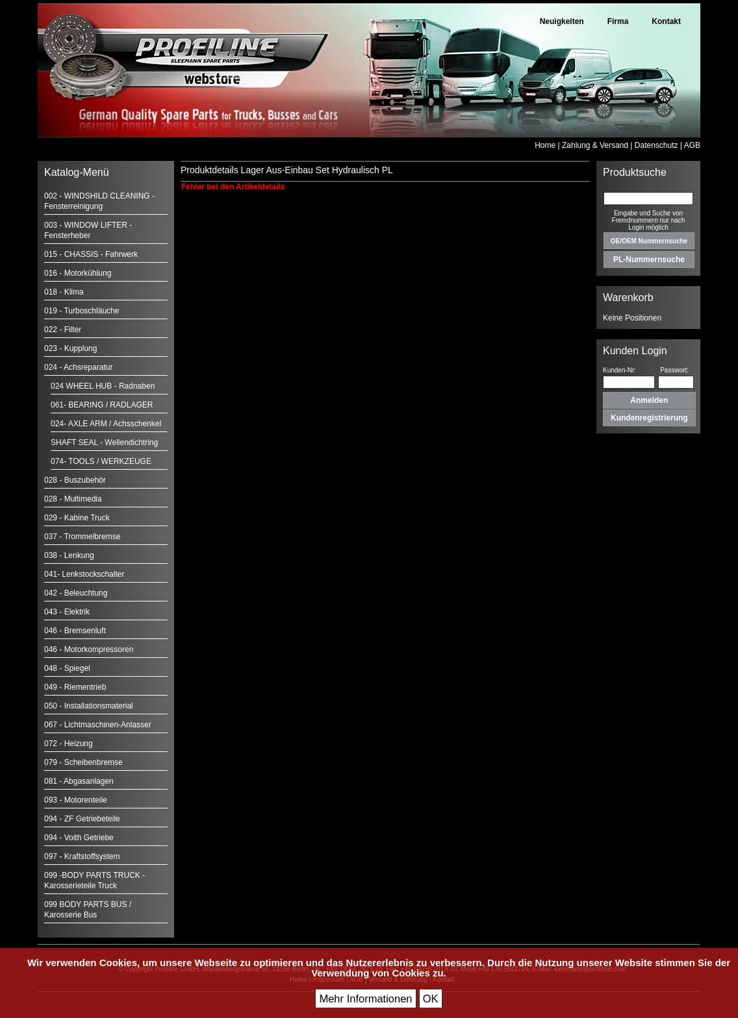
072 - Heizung (68, 743)
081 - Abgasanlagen (79, 781)
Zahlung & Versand (595, 145)
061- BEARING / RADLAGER (102, 404)
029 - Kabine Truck (77, 517)
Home (545, 145)
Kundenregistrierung (649, 417)
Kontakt (666, 21)
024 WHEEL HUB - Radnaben (103, 386)
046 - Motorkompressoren (88, 649)
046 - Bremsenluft (75, 630)
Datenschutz (656, 145)
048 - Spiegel (67, 668)
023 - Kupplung (70, 348)
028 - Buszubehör (75, 480)
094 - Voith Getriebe (79, 837)
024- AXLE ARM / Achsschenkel (106, 423)
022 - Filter (62, 329)
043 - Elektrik (67, 611)
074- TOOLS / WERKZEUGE (101, 461)
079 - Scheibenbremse (83, 762)
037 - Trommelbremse (82, 536)
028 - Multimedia (73, 498)
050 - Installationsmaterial (88, 705)
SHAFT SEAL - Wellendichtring (104, 442)
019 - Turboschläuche (81, 310)
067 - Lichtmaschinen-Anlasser (97, 724)
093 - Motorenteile (75, 800)
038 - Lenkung (69, 555)
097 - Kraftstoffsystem (82, 856)
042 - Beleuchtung (75, 593)
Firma (618, 21)
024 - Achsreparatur (78, 367)
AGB (692, 145)
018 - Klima (64, 292)
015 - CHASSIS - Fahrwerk (91, 254)
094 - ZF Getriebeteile (82, 818)
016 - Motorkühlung (77, 273)
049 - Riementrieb (75, 687)
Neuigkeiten (562, 21)
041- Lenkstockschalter (84, 574)
